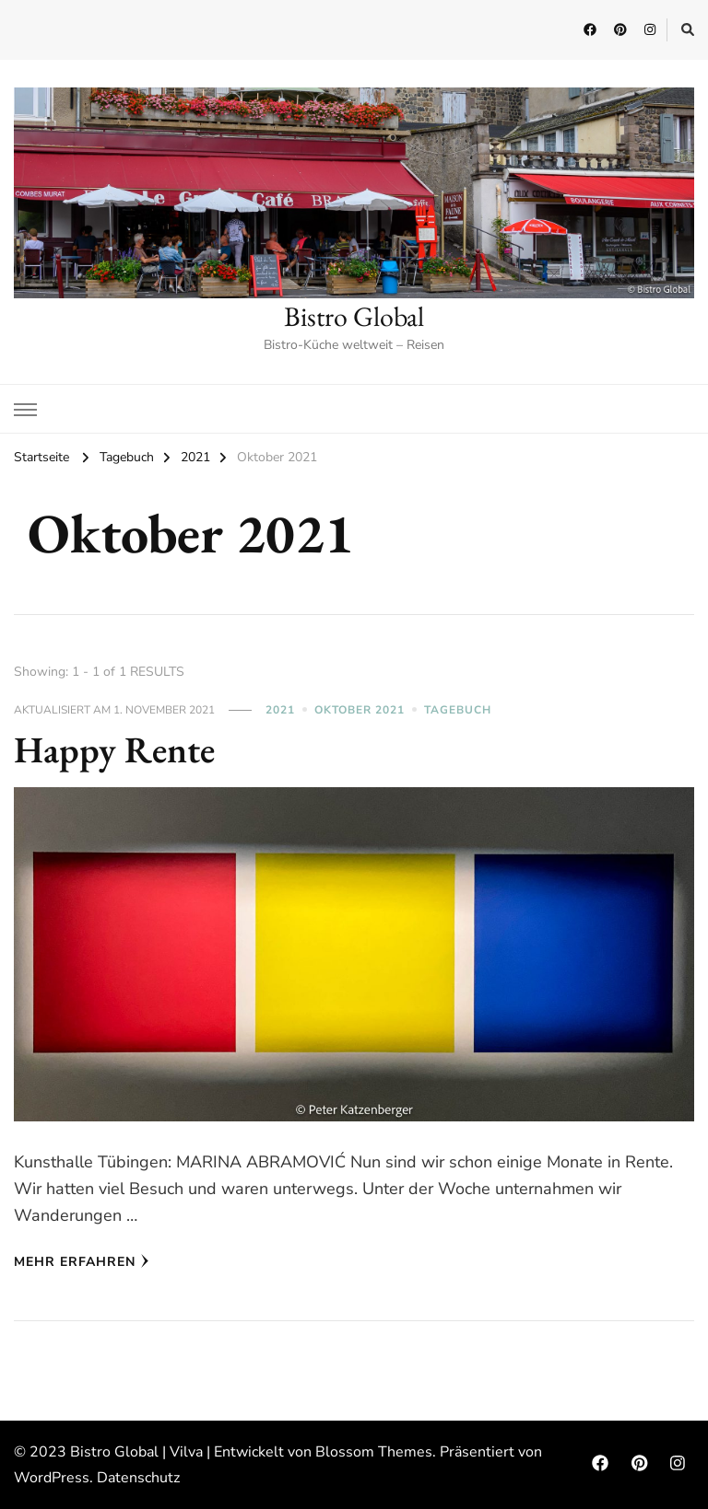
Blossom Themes (373, 1452)
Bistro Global (354, 316)
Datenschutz (138, 1478)
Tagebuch (457, 709)
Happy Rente (114, 749)
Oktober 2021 (359, 709)
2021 (280, 709)
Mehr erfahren (81, 1262)
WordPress (51, 1478)
